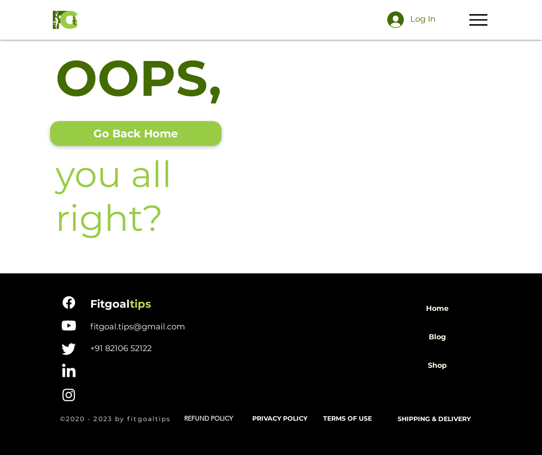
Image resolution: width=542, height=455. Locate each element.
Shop (437, 365)
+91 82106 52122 (121, 348)
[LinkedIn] (68, 371)
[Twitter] (68, 348)
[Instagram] (68, 394)
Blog (437, 337)
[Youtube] (68, 325)
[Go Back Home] (136, 133)
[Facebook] (68, 302)
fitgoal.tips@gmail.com (137, 327)
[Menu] (478, 19)
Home (437, 308)
